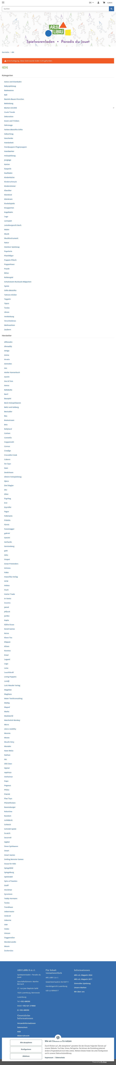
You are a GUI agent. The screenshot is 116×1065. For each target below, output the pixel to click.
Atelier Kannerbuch (12, 372)
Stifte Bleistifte (10, 290)
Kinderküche (9, 177)
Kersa (6, 633)
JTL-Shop (103, 1062)
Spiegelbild (8, 868)
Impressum (49, 1058)
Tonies (7, 308)
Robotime (8, 811)
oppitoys (7, 772)
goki (6, 551)
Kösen (6, 646)
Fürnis (6, 524)
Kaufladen (8, 173)
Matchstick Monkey (12, 720)
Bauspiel (7, 398)
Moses (6, 737)
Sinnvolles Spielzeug (82, 983)
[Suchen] (111, 8)
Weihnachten (9, 325)
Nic (5, 759)
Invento (7, 603)
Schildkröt (8, 820)
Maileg (7, 703)
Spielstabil (8, 877)
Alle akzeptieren (26, 1042)
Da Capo (7, 464)
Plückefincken (10, 803)
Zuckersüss (8, 950)
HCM (6, 581)
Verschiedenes (10, 321)
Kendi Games (9, 629)
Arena (6, 355)
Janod (6, 607)
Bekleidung (8, 103)
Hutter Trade (9, 594)
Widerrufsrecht (23, 1036)
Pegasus (7, 785)
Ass (5, 368)
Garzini (7, 537)
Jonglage (7, 160)
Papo (6, 781)
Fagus (6, 511)
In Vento (7, 598)
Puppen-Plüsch (10, 260)
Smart (6, 851)
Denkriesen (8, 472)
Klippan (7, 642)
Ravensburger (10, 807)
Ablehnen (25, 1056)
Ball (5, 95)
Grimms (7, 568)
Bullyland (8, 429)
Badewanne (9, 90)
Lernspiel (8, 221)
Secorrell (7, 837)
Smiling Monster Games (13, 859)
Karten (7, 164)
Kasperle (7, 169)
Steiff (6, 885)
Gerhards (8, 542)
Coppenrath (9, 442)
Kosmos (7, 651)
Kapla (6, 620)
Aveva (6, 385)
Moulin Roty (9, 742)
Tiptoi (6, 303)
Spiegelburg (9, 872)
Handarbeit (8, 142)
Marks (6, 711)
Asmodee (8, 364)
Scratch (7, 833)
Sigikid (7, 842)
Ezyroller (7, 507)
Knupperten (9, 208)
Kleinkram (8, 199)
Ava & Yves (8, 381)
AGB (19, 1031)
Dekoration (8, 116)
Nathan (7, 755)
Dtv (5, 490)
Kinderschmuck (10, 182)
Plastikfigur (8, 256)
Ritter (6, 273)
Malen (6, 229)
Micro (6, 724)
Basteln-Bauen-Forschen (14, 99)
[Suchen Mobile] (55, 8)
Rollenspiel (8, 277)
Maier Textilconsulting (13, 698)
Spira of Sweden (10, 881)
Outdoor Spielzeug (11, 247)
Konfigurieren (26, 1049)
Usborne (7, 920)
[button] (98, 2)
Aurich (6, 377)
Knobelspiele (9, 203)
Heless (7, 585)
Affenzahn (8, 342)
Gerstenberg (9, 546)
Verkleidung (9, 316)
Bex (5, 416)
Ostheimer (8, 777)
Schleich (7, 824)
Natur (6, 242)
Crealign (7, 451)
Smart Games (9, 855)
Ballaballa (8, 390)
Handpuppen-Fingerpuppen (15, 147)
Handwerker (9, 151)
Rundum (7, 816)
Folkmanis (8, 516)
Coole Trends (9, 112)
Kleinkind (8, 195)
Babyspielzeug (10, 86)
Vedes (6, 929)
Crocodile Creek (10, 455)
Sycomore (8, 894)
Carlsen (7, 433)
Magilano (8, 694)
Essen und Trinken (11, 121)
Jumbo (6, 616)
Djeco (6, 481)
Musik (6, 234)
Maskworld (8, 716)
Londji (6, 681)
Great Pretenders (11, 564)
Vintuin (7, 933)
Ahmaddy (8, 346)
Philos (6, 790)
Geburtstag (8, 134)
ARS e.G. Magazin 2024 (83, 975)
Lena (6, 668)
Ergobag (7, 498)
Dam (6, 468)
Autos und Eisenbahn (13, 82)
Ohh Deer (8, 764)
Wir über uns (79, 992)
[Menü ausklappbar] (3, 1)
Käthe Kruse (9, 624)
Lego (6, 216)
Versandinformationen (26, 1023)
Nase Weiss (8, 751)
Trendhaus (8, 907)
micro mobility (10, 729)
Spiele (6, 286)
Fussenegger (9, 529)
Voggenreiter (9, 937)
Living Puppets (10, 677)
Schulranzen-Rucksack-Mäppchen (17, 282)
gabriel (7, 533)
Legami (7, 659)
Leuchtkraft (9, 672)
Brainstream (9, 420)
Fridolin (7, 520)
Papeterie (8, 251)
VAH (6, 924)
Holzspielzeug (10, 156)
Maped (7, 707)
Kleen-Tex (8, 637)
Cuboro (7, 459)
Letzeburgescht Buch (12, 225)
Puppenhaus (9, 264)
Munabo (7, 746)
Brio (6, 424)
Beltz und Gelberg (11, 407)
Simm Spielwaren (11, 846)
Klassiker (7, 190)
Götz (6, 555)
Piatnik (7, 794)
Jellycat (7, 611)
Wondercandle (10, 942)
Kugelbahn (8, 212)
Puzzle (6, 269)
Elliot (6, 494)
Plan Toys (8, 798)
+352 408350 (25, 1001)
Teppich (7, 299)
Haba (6, 572)
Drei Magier (9, 485)
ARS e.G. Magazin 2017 (83, 979)
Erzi (5, 503)
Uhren (6, 312)
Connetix (8, 438)
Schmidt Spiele (10, 829)
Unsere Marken (80, 987)
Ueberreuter (9, 911)
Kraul (6, 655)
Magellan (8, 690)
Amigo (6, 351)
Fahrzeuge (8, 125)
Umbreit (7, 916)
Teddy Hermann (10, 898)
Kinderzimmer (10, 186)
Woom (6, 946)
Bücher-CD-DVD (10, 108)
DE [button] (90, 2)
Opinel (7, 768)
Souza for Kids (10, 864)
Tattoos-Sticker (10, 295)
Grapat (7, 559)
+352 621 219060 (29, 1006)
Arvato (7, 359)
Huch (6, 590)
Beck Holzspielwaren (12, 403)
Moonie (7, 733)
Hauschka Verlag (11, 577)
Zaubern (7, 329)
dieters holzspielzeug (12, 477)
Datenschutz (22, 1027)
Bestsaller (8, 411)
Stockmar (8, 890)
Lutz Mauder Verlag (12, 685)
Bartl (6, 394)
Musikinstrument (11, 238)
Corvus (7, 446)
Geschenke (8, 138)
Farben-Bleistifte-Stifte (13, 129)
